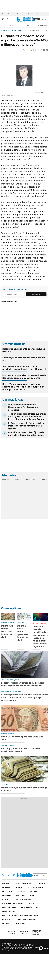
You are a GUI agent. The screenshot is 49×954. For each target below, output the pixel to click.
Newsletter (44, 25)
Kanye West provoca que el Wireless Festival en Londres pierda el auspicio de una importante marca (23, 387)
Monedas (5, 479)
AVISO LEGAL (8, 919)
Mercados (7, 892)
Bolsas (17, 479)
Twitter (3, 875)
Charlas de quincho (34, 14)
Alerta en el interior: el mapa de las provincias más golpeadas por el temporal (24, 368)
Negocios (21, 892)
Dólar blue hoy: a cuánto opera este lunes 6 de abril (23, 350)
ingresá (44, 19)
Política (20, 888)
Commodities (30, 479)
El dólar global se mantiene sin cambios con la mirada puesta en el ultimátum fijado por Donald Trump (24, 697)
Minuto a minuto (40, 623)
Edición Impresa (24, 899)
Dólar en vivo (20, 14)
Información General (13, 903)
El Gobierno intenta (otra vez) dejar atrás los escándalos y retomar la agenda (26, 426)
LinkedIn (20, 875)
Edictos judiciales (27, 919)
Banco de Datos (35, 888)
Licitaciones (19, 923)
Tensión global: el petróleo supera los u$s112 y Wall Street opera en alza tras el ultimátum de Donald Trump (27, 416)
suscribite (36, 19)
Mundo (33, 896)
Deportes (7, 899)
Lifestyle (6, 896)
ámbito (4, 30)
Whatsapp (32, 875)
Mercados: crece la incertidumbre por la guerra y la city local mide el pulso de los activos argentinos (40, 636)
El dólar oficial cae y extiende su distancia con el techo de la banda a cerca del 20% (22, 684)
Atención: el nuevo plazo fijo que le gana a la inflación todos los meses (26, 433)
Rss (38, 907)
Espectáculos (9, 907)
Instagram (14, 875)
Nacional (20, 896)
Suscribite (36, 294)
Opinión (34, 892)
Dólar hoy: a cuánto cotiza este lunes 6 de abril (23, 359)
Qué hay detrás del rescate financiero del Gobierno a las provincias (23, 407)
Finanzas (39, 25)
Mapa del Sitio (9, 911)
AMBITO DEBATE (36, 932)
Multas (5, 923)
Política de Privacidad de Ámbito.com (20, 915)
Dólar (12, 25)
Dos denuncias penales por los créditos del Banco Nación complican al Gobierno (24, 376)
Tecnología (26, 907)
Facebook (8, 875)
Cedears (44, 479)
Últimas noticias (23, 884)
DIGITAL (12, 933)
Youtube (26, 875)
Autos (31, 903)
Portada (6, 884)
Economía (25, 25)
